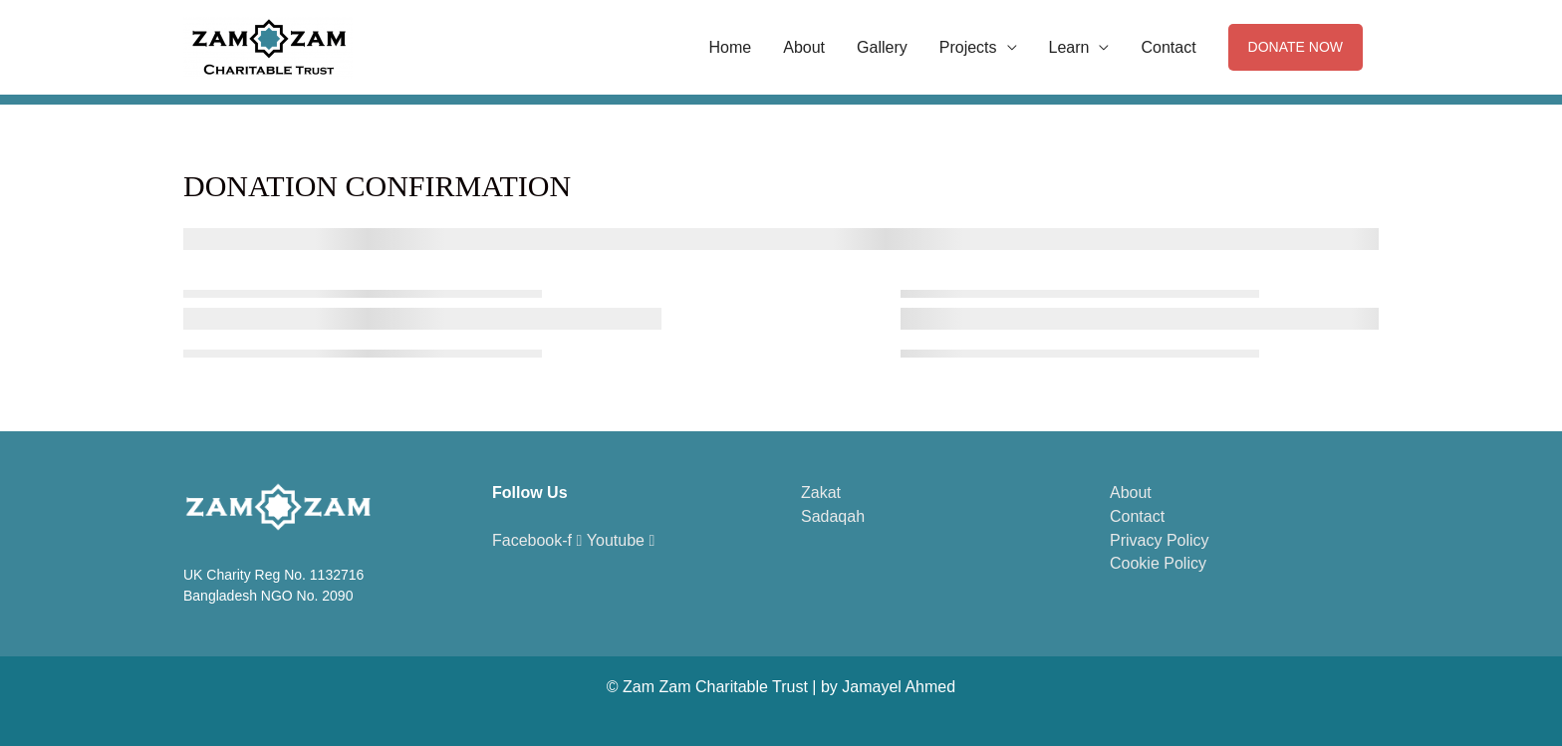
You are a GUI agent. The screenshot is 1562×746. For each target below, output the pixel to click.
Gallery (882, 47)
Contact (1168, 47)
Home (730, 47)
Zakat (821, 492)
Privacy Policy (1159, 540)
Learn (1069, 47)
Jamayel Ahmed (898, 686)
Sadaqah (833, 516)
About (804, 47)
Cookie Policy (1158, 563)
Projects (968, 47)
